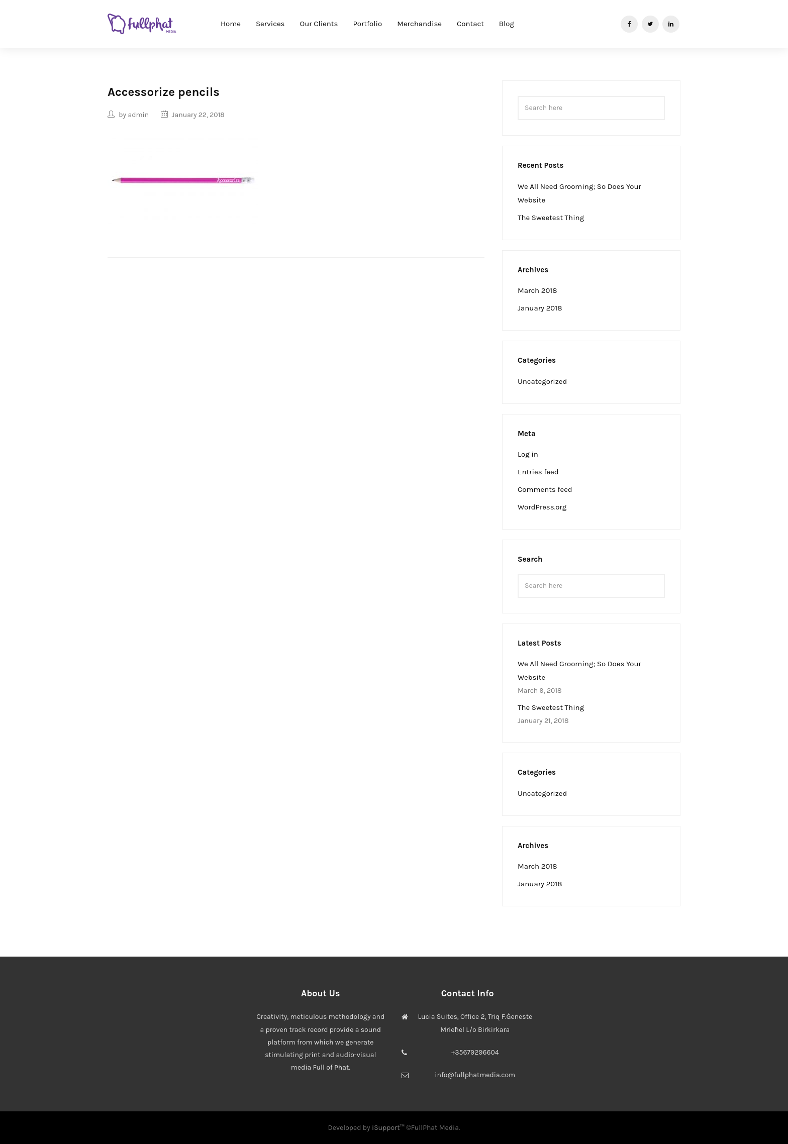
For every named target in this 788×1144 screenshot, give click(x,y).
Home (231, 23)
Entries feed (538, 471)
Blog (506, 23)
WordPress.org (542, 506)
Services (270, 23)
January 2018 (540, 308)
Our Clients (319, 23)
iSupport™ (388, 1127)
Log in (528, 454)
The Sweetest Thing (551, 217)
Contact (470, 23)
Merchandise (419, 23)
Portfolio (367, 23)
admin (138, 115)
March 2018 (537, 290)
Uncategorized (542, 381)
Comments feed (545, 489)
